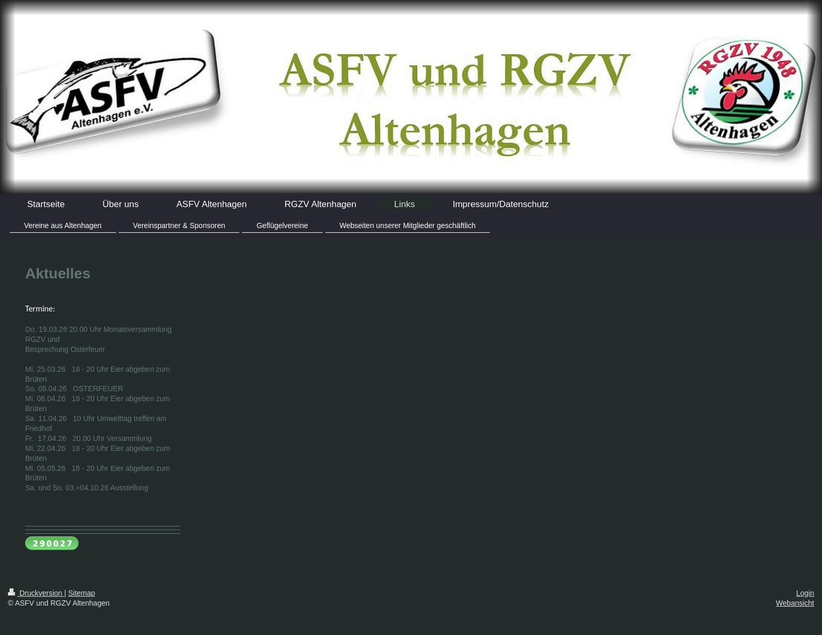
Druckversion (36, 593)
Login (805, 593)
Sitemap (81, 593)
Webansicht (795, 603)
